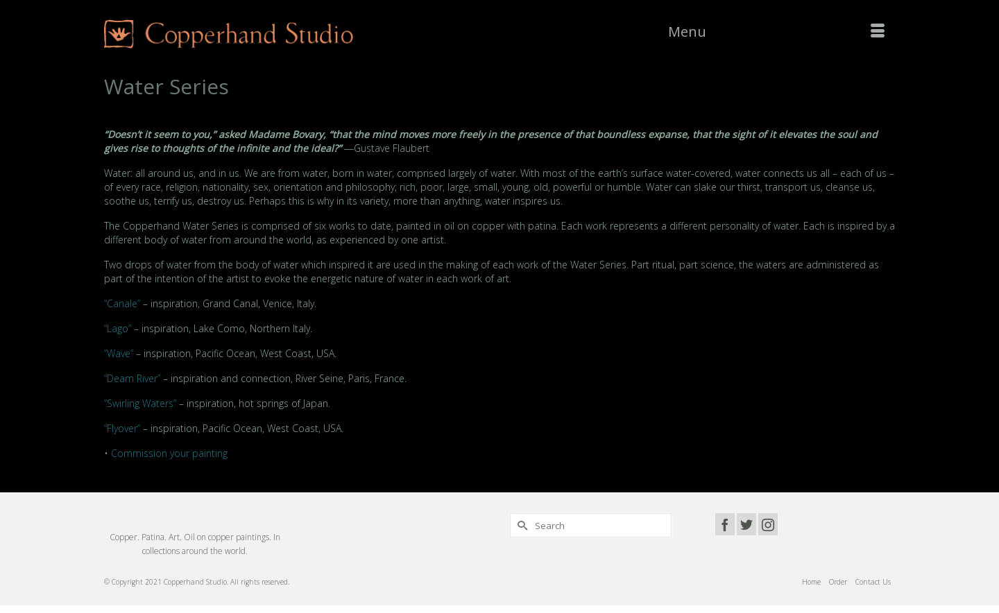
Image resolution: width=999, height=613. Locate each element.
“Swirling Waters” (140, 403)
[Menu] (776, 32)
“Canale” (122, 303)
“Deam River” (132, 378)
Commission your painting (169, 453)
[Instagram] (768, 524)
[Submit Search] (520, 525)
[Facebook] (725, 524)
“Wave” (118, 353)
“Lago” (117, 328)
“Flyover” (122, 428)
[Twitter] (746, 524)
